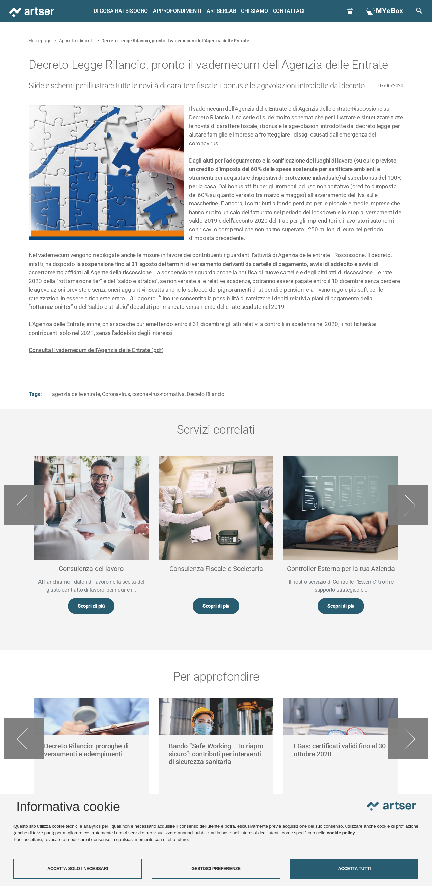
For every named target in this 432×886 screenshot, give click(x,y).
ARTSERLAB (220, 11)
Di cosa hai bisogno (119, 11)
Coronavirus (116, 394)
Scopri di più (91, 607)
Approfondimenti (176, 11)
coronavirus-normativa (158, 394)
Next (408, 505)
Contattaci (287, 11)
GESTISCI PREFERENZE (216, 868)
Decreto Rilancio (205, 394)
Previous (24, 505)
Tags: (35, 394)
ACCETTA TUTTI (354, 868)
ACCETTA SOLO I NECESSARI (77, 868)
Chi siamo (253, 11)
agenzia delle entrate (76, 394)
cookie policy (341, 832)
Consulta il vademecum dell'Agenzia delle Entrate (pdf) (96, 350)
